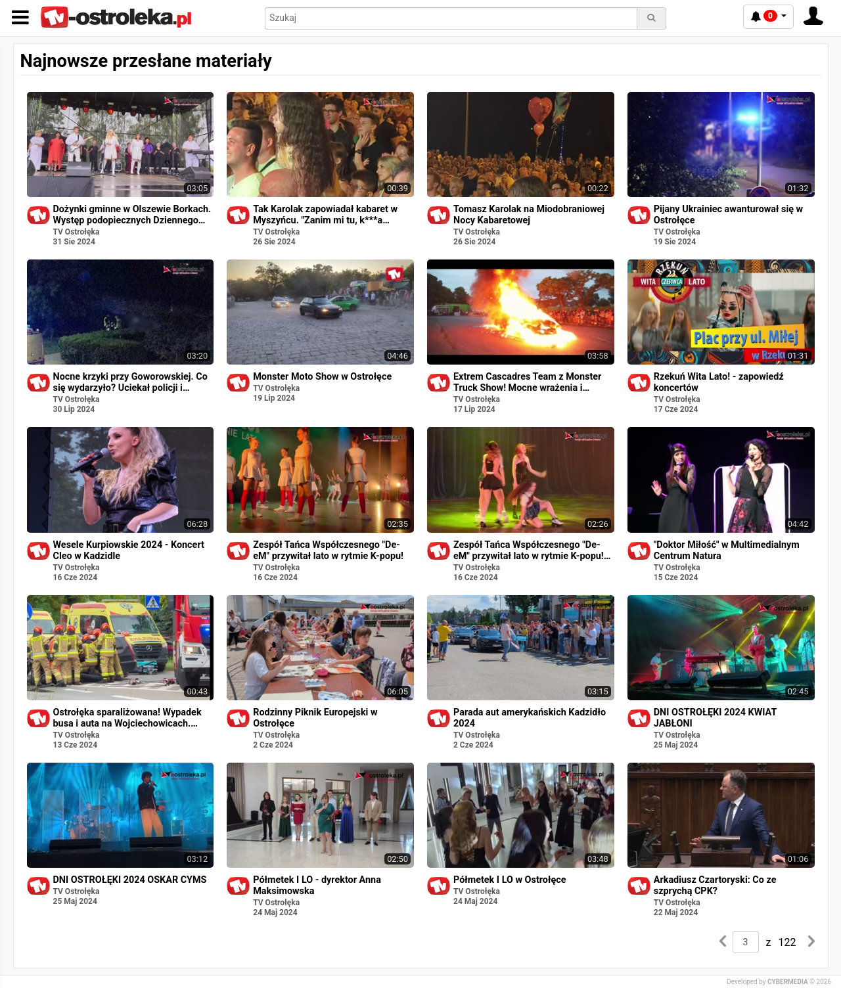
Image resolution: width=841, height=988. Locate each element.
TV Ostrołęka (76, 231)
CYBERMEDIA (787, 981)
